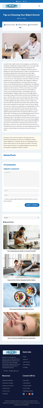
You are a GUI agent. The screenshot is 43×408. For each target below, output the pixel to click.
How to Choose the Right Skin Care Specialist (21, 338)
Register (19, 1)
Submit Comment (32, 205)
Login (26, 1)
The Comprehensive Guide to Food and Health (21, 251)
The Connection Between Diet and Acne (21, 309)
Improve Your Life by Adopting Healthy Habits (21, 280)
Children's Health (22, 25)
